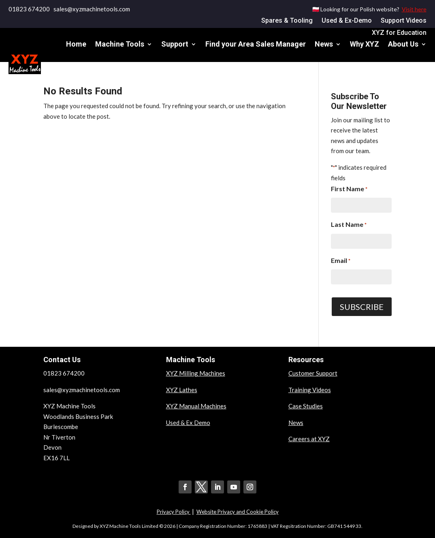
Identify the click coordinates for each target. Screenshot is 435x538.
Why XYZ (364, 44)
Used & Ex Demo (188, 422)
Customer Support (312, 373)
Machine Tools (119, 44)
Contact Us (407, 74)
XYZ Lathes (181, 389)
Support (174, 44)
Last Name (349, 225)
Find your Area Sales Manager (255, 44)
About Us (403, 44)
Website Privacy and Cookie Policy (237, 511)
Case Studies (305, 406)
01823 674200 (29, 9)
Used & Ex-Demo (347, 21)
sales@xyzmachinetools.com (81, 389)
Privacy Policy (174, 511)
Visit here (414, 9)
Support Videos (403, 21)
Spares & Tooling (287, 21)
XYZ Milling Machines (195, 373)
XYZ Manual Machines (196, 406)
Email (340, 261)
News (324, 44)
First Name (349, 189)
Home (76, 44)
